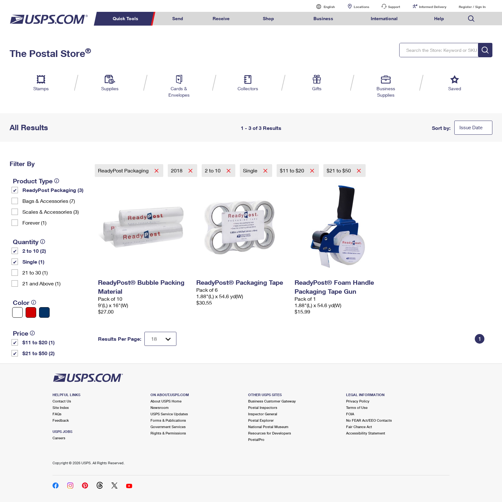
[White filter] (17, 312)
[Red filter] (31, 312)
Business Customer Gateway (272, 401)
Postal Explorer (261, 420)
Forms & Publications (168, 420)
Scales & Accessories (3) (50, 212)
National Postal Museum (268, 427)
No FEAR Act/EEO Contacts (369, 420)
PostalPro (256, 439)
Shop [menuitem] (268, 18)
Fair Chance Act (359, 427)
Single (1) (33, 262)
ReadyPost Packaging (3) (53, 190)
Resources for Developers (269, 433)
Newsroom (159, 407)
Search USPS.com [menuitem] (471, 19)
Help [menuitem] (439, 18)
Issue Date (470, 127)
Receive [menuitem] (221, 18)
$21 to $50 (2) (38, 353)
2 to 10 (213, 170)
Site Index (61, 407)
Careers (59, 438)
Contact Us (62, 401)
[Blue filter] (44, 312)
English (323, 6)
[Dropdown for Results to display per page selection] (160, 339)
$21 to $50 (339, 170)
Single (251, 170)
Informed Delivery (432, 7)
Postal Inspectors (262, 407)
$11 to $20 (292, 170)
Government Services (168, 427)
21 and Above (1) (41, 283)
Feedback (61, 420)
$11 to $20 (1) (38, 342)
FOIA (350, 414)
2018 (177, 170)
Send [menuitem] (177, 18)
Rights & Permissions (168, 433)
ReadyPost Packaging (124, 170)
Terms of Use (357, 407)
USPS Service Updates (169, 414)
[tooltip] (56, 180)
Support (394, 7)
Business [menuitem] (323, 18)
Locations (361, 7)
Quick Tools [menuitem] (125, 18)
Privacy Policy (357, 401)
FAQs (57, 414)
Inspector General (262, 414)
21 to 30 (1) (35, 272)
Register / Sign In (472, 7)
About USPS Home (166, 401)
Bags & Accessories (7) (48, 201)
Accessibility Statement (365, 433)
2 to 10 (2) (34, 251)
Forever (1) (34, 222)
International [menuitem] (384, 18)
